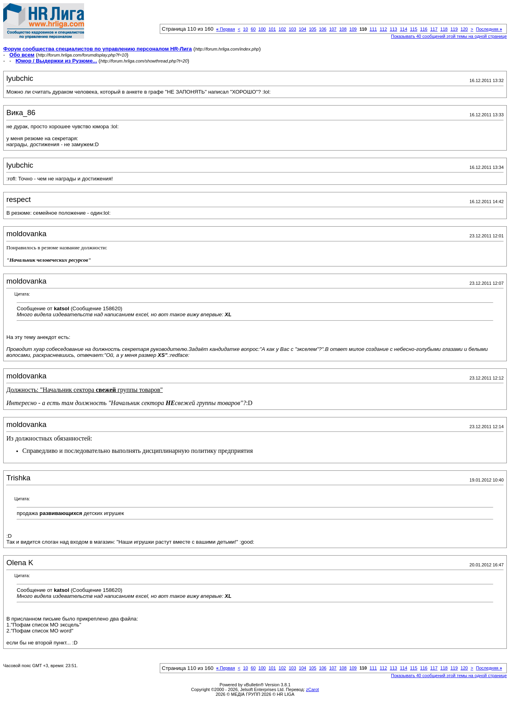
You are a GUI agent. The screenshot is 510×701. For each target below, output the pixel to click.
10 (245, 29)
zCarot (312, 689)
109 (353, 29)
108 (342, 29)
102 (282, 29)
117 (433, 29)
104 (302, 29)
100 (262, 29)
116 (423, 29)
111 (373, 29)
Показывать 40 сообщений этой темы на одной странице (449, 36)
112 (383, 29)
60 (253, 29)
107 (332, 29)
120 (464, 29)
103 (292, 29)
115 (413, 29)
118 (443, 29)
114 (403, 29)
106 (322, 29)
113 (393, 29)
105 (312, 29)
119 (453, 29)
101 (272, 29)
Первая (225, 29)
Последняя (489, 29)
